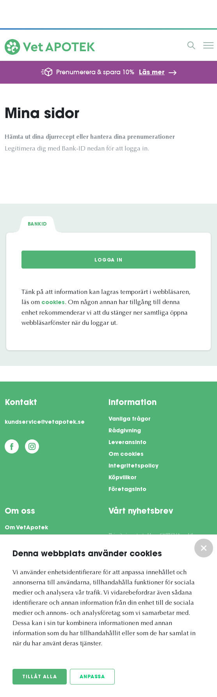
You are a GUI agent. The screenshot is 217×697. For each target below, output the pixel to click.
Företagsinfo (127, 490)
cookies (53, 303)
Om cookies (126, 454)
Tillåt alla (39, 677)
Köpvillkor (122, 478)
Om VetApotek (26, 528)
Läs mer (152, 73)
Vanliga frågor (129, 419)
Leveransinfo (127, 443)
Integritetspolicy (133, 466)
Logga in (108, 260)
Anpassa (92, 677)
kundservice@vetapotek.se (45, 422)
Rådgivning (124, 431)
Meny (208, 45)
